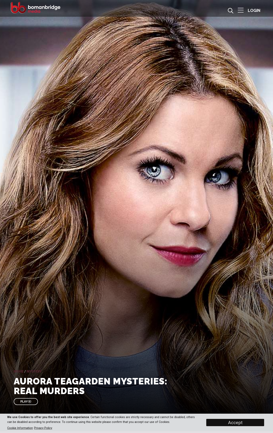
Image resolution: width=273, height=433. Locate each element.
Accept (235, 422)
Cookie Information (20, 428)
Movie (19, 371)
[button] (240, 11)
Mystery (34, 371)
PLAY (25, 401)
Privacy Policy (43, 428)
